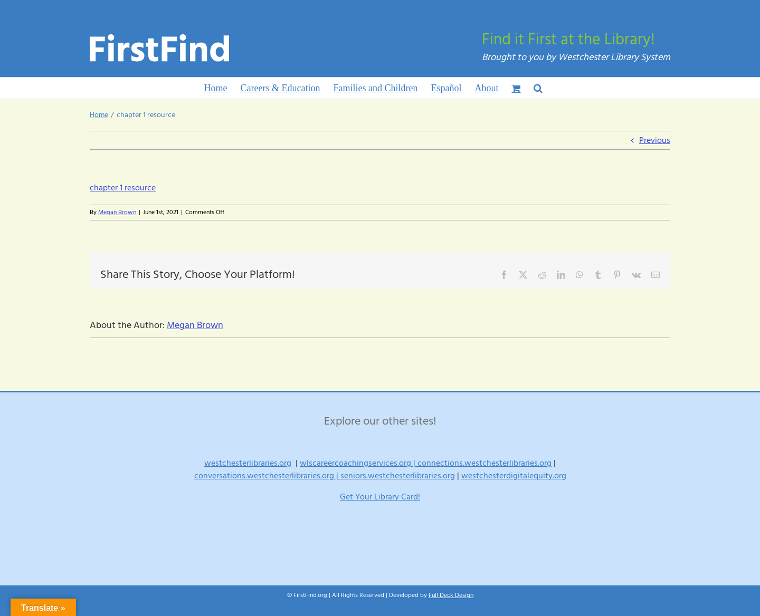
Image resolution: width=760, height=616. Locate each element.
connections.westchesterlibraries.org (484, 463)
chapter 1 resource (123, 188)
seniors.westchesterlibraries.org (397, 476)
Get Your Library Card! (380, 497)
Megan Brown (117, 212)
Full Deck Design (451, 595)
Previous (654, 140)
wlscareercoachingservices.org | (358, 463)
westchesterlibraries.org (247, 463)
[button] (538, 88)
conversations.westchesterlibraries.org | (267, 476)
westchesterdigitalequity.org (513, 476)
